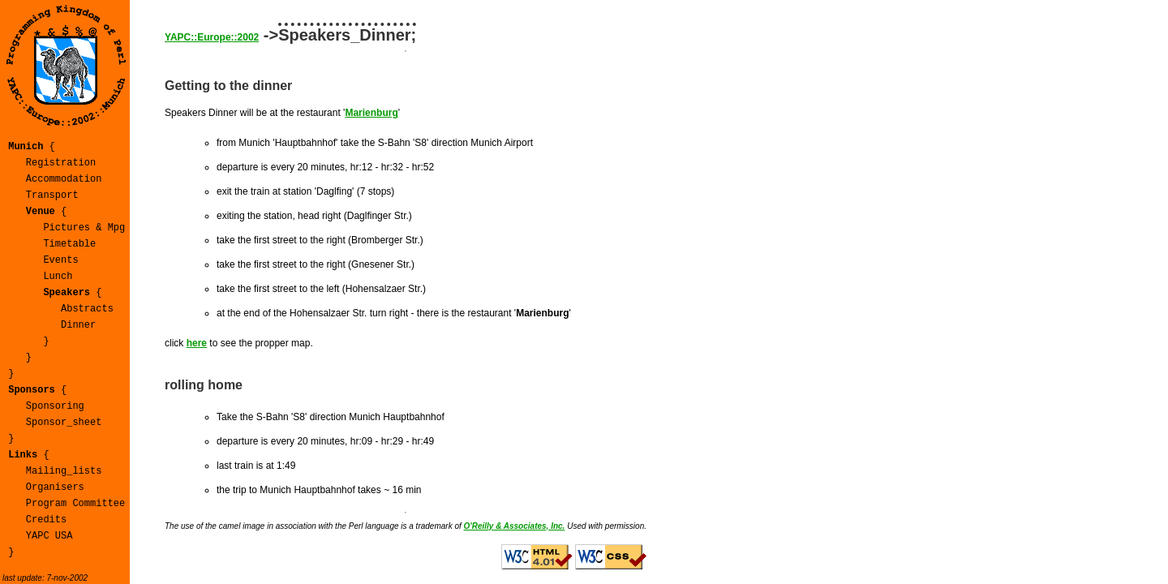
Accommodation (64, 179)
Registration (61, 163)
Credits (46, 520)
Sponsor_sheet (64, 422)
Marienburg (371, 112)
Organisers (55, 487)
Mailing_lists (64, 471)
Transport (52, 195)
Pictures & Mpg (84, 228)
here (197, 343)
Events (60, 260)
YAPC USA (49, 536)
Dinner (78, 325)
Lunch (57, 276)
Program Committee (75, 503)
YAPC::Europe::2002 (212, 37)
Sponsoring (55, 406)
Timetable (69, 244)
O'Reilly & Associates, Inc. (514, 526)
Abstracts (87, 309)
